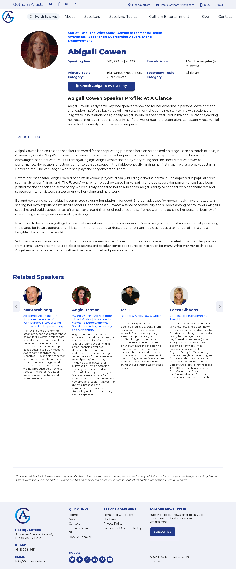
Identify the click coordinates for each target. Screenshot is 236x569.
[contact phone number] (201, 4)
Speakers (92, 16)
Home (73, 514)
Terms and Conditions (118, 514)
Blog (205, 16)
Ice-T (126, 310)
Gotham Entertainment (169, 16)
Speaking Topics (123, 16)
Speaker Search (80, 528)
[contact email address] (158, 4)
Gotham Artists (28, 4)
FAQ (38, 137)
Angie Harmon (86, 310)
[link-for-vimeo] (102, 559)
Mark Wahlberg (37, 310)
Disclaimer (111, 519)
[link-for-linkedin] (75, 4)
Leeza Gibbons (184, 310)
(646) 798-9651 (213, 5)
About (70, 16)
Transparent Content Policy (123, 528)
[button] (101, 86)
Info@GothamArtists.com (177, 5)
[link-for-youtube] (110, 559)
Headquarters (141, 5)
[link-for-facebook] (58, 4)
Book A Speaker (80, 537)
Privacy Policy (113, 523)
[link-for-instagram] (66, 4)
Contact (225, 16)
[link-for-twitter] (50, 4)
